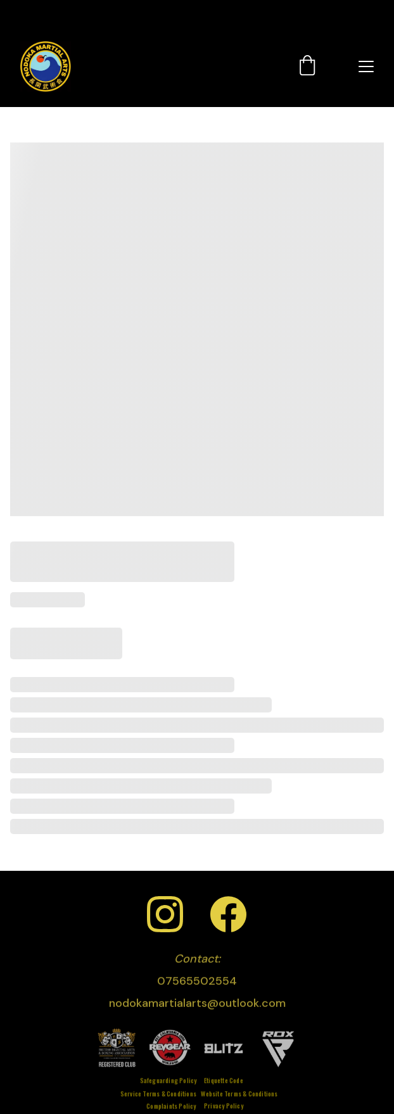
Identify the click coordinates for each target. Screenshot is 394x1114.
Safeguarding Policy (168, 1081)
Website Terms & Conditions (239, 1094)
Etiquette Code (223, 1081)
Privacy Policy (223, 1106)
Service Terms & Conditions (158, 1094)
